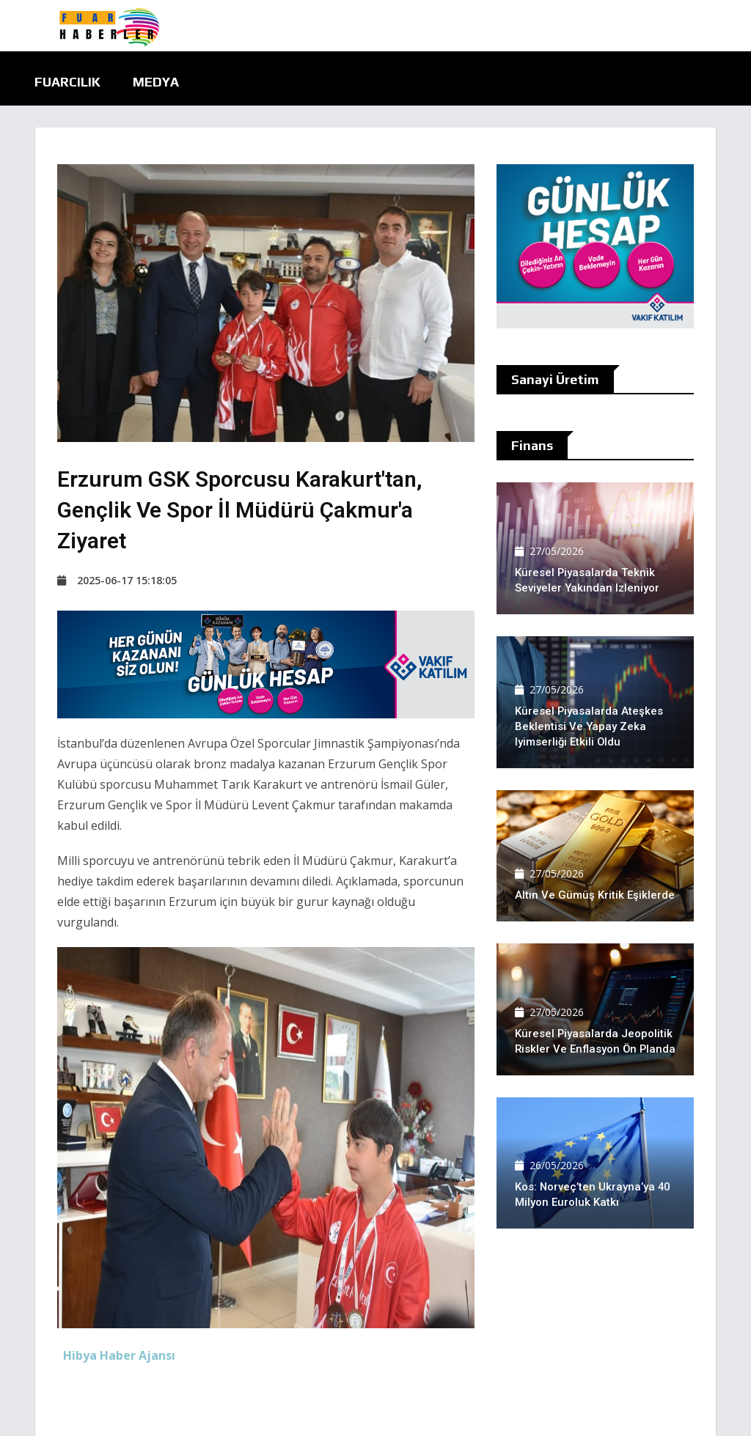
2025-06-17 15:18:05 (117, 580)
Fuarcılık (67, 81)
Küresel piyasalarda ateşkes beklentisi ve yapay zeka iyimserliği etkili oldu (589, 726)
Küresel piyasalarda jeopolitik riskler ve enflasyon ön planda (594, 1034)
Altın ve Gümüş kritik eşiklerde (595, 895)
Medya (156, 81)
